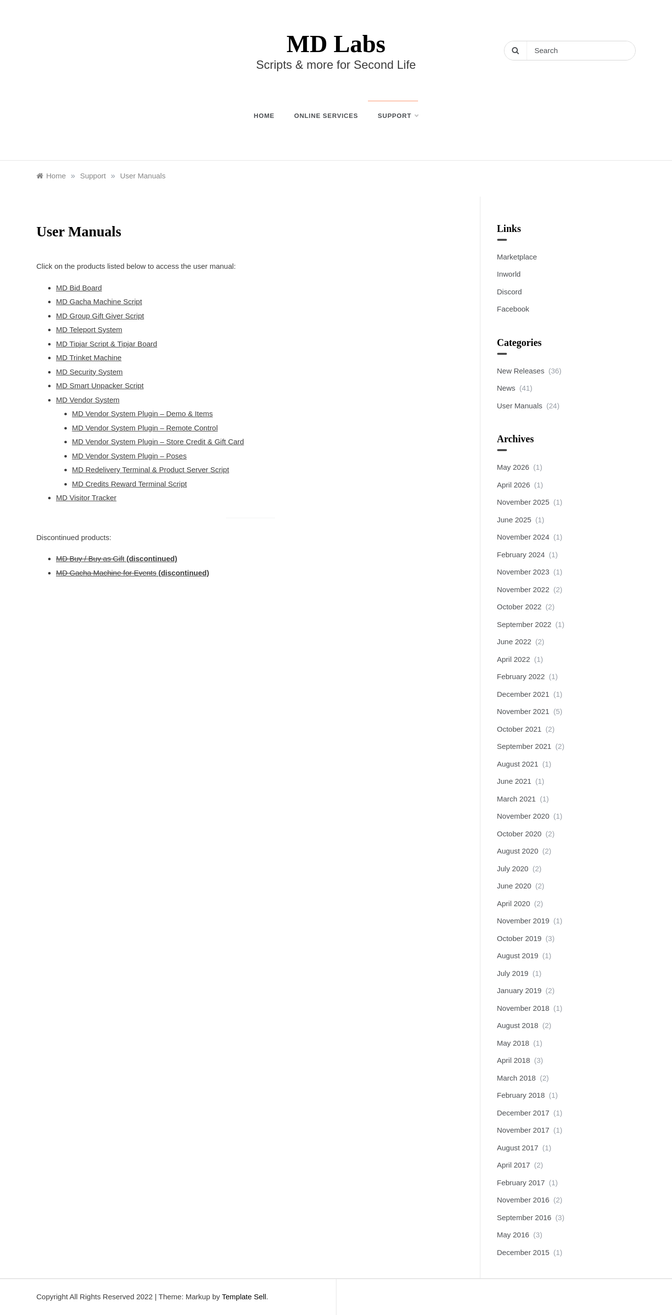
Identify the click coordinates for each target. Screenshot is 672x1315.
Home (264, 115)
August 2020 (517, 851)
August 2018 (517, 1025)
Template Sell (244, 1296)
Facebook (513, 309)
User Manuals (520, 405)
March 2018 (516, 1078)
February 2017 (521, 1182)
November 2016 (523, 1200)
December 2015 (523, 1252)
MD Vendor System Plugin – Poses (129, 456)
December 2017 (523, 1113)
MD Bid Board (79, 288)
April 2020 (514, 903)
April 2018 (514, 1060)
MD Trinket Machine (88, 357)
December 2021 (523, 694)
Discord (509, 291)
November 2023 (523, 572)
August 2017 (517, 1147)
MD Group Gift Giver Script (100, 316)
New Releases (521, 371)
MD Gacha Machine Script (99, 301)
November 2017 (523, 1130)
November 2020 (523, 816)
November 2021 (523, 711)
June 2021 (514, 781)
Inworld (509, 274)
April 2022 (514, 659)
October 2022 (519, 606)
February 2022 (521, 676)
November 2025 (523, 502)
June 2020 (514, 886)
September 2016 (524, 1217)
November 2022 (523, 589)
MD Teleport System (89, 329)
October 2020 (519, 833)
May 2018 (513, 1043)
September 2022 (524, 624)
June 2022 (514, 641)
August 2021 (517, 764)
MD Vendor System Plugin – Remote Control (145, 428)
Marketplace (517, 257)
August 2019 (517, 955)
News (506, 388)
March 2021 (516, 799)
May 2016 (513, 1234)
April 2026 (514, 485)
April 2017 (514, 1165)
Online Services (326, 115)
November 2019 (523, 920)
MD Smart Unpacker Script (99, 385)
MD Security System (89, 372)
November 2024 (523, 537)
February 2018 (521, 1095)
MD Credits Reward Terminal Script (129, 484)
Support (398, 116)
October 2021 (519, 729)
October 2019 (519, 938)
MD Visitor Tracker (86, 497)
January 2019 (519, 990)
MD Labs (335, 43)
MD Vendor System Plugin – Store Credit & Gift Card (158, 441)
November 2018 (523, 1008)
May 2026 (513, 467)
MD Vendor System (87, 400)
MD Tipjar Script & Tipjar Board (106, 344)
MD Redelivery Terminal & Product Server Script (150, 469)
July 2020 (513, 868)
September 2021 (524, 746)
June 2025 (514, 519)
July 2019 (513, 973)
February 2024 (521, 554)
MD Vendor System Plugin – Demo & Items (142, 413)
